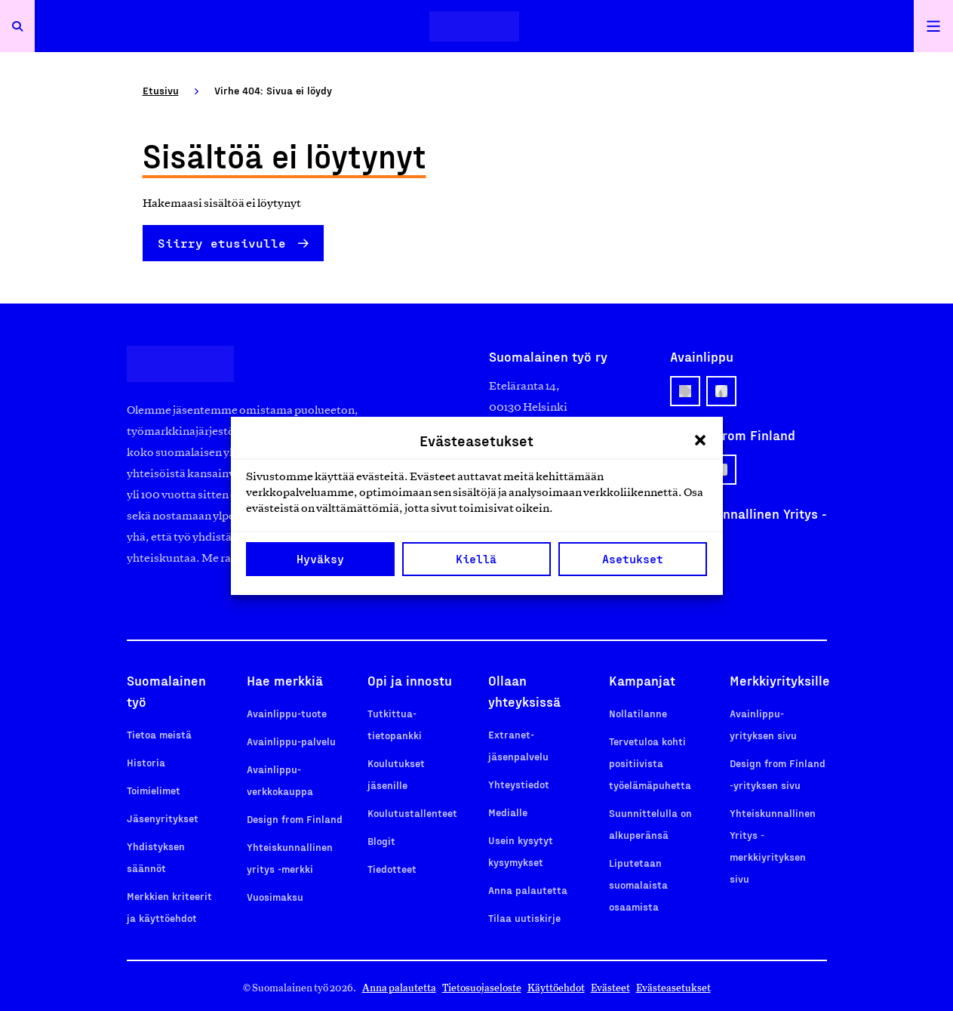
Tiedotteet (392, 868)
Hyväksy (320, 559)
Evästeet (610, 988)
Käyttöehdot (556, 988)
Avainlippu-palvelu (291, 741)
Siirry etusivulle (222, 243)
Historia (146, 762)
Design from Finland (295, 818)
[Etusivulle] (474, 26)
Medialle (507, 812)
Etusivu (161, 90)
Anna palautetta (527, 889)
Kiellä (476, 559)
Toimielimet (153, 790)
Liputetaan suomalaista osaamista (638, 884)
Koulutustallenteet (412, 812)
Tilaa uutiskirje (524, 917)
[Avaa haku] (17, 26)
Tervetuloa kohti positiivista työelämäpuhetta (650, 763)
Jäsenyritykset (162, 818)
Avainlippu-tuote (287, 713)
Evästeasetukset (673, 988)
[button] (700, 440)
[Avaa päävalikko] (933, 26)
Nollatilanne (638, 713)
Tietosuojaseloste (481, 988)
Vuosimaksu (275, 896)
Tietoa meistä (159, 734)
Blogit (381, 840)
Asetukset (632, 559)
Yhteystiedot (518, 784)
